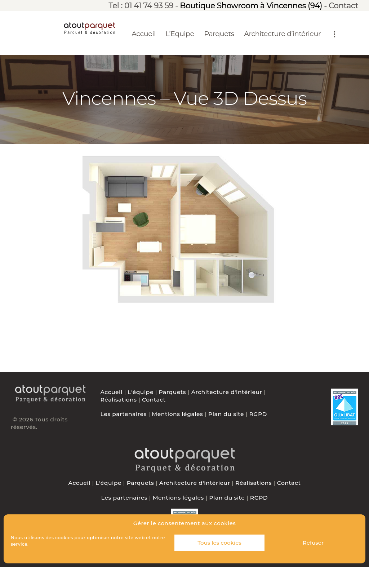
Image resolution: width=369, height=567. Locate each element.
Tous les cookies (219, 542)
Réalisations (119, 399)
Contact (343, 5)
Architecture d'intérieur (226, 392)
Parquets (172, 392)
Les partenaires (124, 414)
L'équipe (141, 392)
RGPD (258, 414)
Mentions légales (177, 414)
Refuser (313, 542)
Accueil (112, 392)
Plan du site (226, 414)
